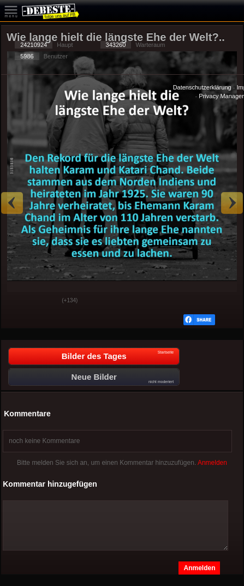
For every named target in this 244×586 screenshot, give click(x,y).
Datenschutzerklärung (202, 87)
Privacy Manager (221, 96)
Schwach (45, 301)
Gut (18, 301)
